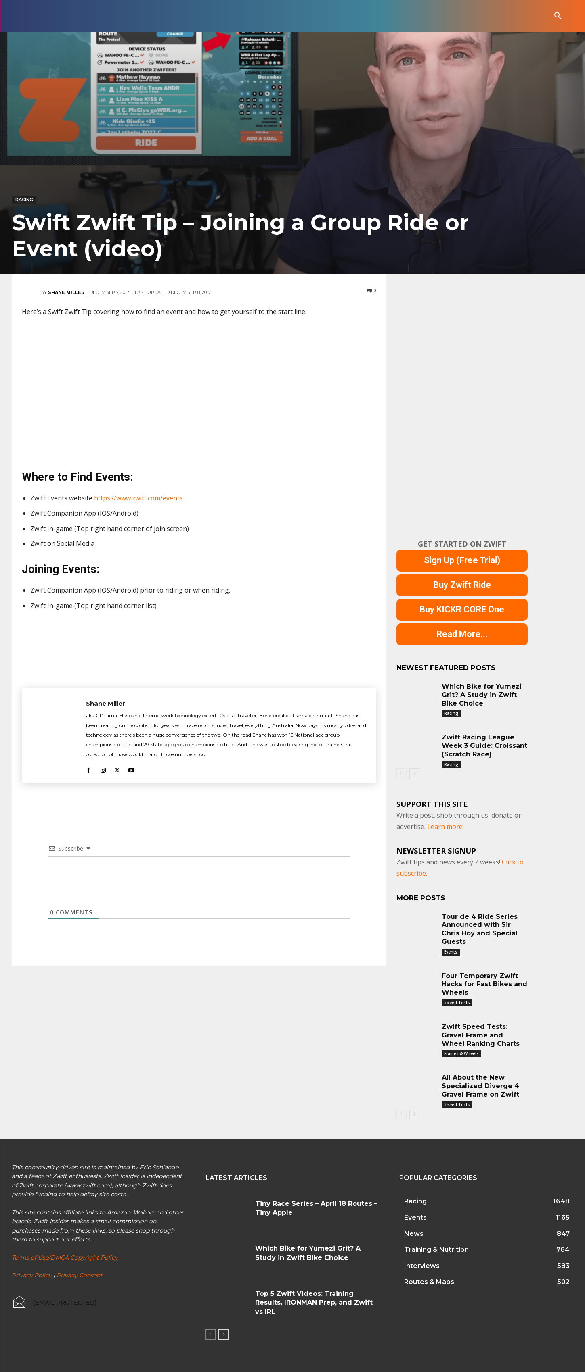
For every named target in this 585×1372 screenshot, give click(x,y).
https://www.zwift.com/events (138, 497)
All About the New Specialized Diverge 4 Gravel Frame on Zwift (480, 1086)
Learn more (445, 826)
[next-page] (414, 773)
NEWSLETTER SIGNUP (436, 851)
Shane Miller (66, 292)
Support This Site (432, 804)
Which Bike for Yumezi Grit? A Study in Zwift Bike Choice (482, 695)
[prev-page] (401, 773)
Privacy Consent (80, 1275)
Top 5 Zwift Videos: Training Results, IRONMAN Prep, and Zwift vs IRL (314, 1303)
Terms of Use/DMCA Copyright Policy (65, 1257)
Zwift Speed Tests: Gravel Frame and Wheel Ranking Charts (481, 1035)
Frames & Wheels (461, 1053)
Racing (24, 200)
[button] (558, 16)
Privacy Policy (32, 1275)
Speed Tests (457, 1003)
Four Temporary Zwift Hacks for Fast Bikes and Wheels (484, 984)
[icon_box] (54, 1302)
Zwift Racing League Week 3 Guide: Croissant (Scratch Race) (484, 745)
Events (450, 952)
